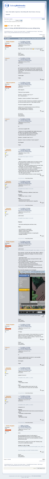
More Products (32, 11)
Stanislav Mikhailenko (8, 150)
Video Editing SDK (24, 11)
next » (44, 34)
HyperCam (17, 11)
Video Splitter (12, 11)
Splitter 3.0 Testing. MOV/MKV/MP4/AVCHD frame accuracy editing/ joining (24, 426)
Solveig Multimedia (21, 178)
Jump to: (34, 468)
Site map (38, 11)
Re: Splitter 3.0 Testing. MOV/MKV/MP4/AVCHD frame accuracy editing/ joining (24, 42)
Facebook (8, 14)
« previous (41, 34)
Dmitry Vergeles (10, 41)
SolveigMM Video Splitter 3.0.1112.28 (25, 218)
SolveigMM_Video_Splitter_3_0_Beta (25, 377)
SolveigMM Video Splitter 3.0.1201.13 (25, 156)
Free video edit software (36, 476)
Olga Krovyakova (10, 82)
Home (7, 11)
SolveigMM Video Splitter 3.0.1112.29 (25, 188)
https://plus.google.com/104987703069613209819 (28, 450)
